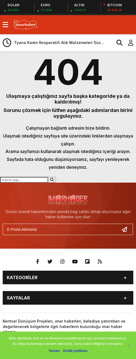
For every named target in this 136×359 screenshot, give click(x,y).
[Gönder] (126, 229)
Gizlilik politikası (75, 351)
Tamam (54, 351)
